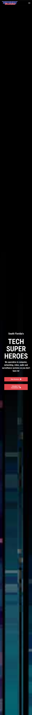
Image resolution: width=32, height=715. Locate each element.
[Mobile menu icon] (29, 3)
